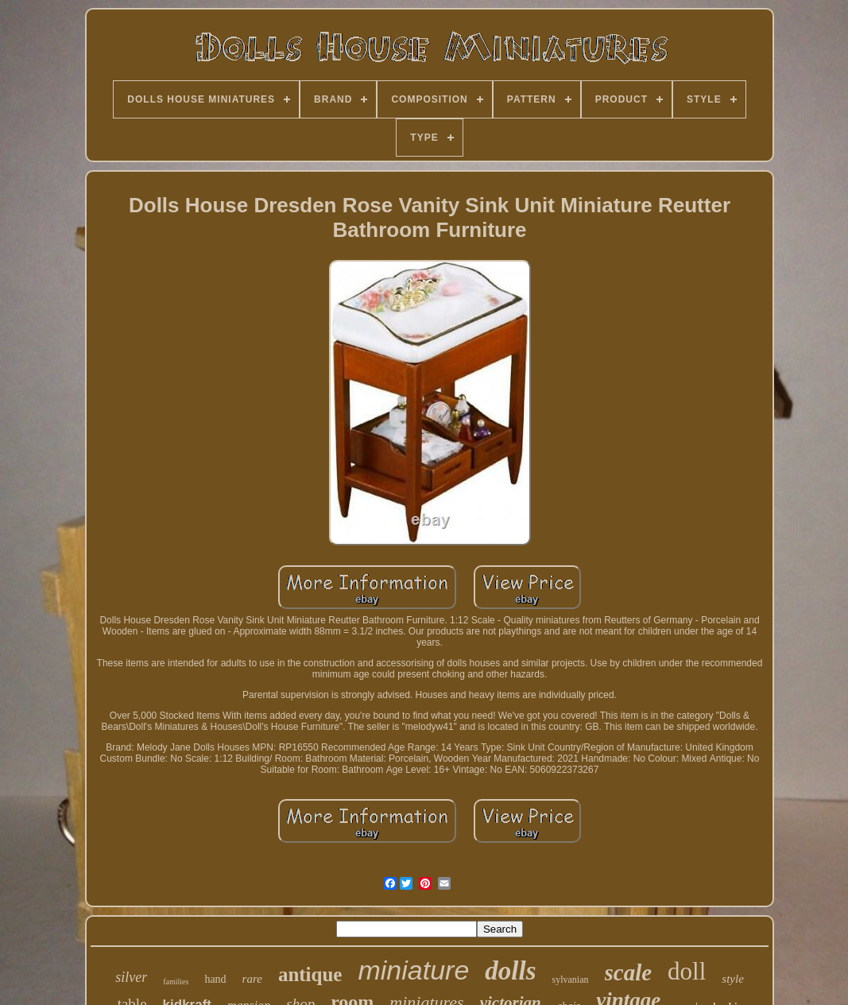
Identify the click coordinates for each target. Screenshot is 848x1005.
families (175, 981)
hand (215, 979)
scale (628, 972)
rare (252, 978)
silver (131, 977)
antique (310, 974)
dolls (510, 970)
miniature (413, 970)
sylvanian (570, 979)
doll (687, 971)
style (733, 978)
